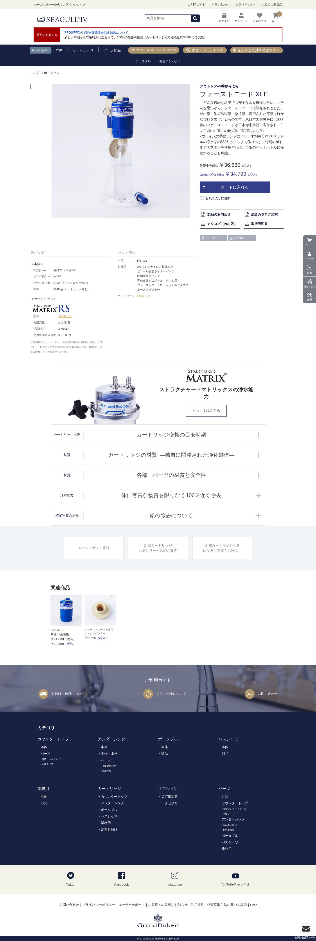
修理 (309, 299)
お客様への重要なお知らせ (168, 905)
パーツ (45, 753)
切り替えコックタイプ (235, 809)
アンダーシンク (111, 739)
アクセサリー (171, 803)
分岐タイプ (47, 764)
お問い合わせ (220, 4)
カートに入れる (235, 187)
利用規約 (197, 905)
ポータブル (51, 73)
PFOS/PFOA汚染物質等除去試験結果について (96, 32)
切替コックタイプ (51, 759)
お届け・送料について (68, 693)
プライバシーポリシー (98, 905)
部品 (164, 753)
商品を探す (309, 286)
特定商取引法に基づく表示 (227, 905)
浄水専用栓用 (109, 766)
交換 (309, 272)
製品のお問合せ (215, 214)
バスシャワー (230, 739)
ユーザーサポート (131, 905)
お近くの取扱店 (272, 4)
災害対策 (236, 238)
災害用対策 (169, 796)
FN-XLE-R (65, 316)
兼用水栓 (106, 770)
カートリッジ (109, 789)
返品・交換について (171, 693)
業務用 (43, 789)
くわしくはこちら (206, 410)
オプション (168, 789)
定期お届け (109, 829)
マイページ (309, 258)
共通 (225, 796)
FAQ (253, 905)
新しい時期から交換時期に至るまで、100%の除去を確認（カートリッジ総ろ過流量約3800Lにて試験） (136, 37)
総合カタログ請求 (261, 214)
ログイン (224, 18)
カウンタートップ (53, 739)
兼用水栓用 (229, 830)
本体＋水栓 (109, 753)
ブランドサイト (245, 4)
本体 (44, 747)
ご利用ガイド (196, 4)
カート (309, 245)
